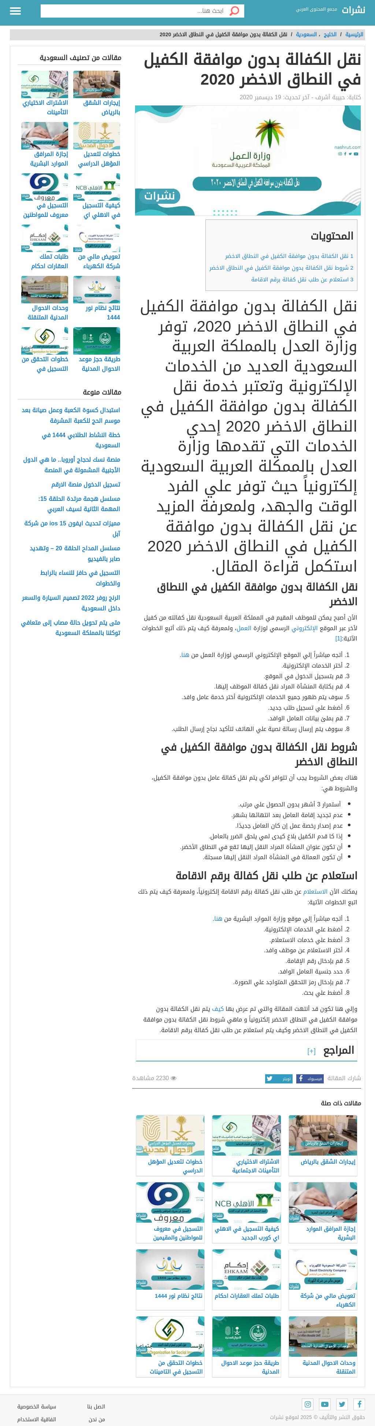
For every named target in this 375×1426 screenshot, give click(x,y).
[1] (338, 638)
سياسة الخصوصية (36, 1406)
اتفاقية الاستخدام (36, 1419)
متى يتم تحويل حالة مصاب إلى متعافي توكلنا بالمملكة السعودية (70, 628)
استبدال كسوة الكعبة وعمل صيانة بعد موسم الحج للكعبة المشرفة (71, 415)
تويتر (278, 1078)
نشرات (353, 10)
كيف (218, 1009)
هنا (185, 655)
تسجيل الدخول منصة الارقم (85, 485)
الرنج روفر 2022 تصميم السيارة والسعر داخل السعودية (71, 603)
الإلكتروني (305, 628)
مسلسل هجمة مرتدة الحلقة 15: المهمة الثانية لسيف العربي (79, 504)
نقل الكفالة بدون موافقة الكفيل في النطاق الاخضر (289, 256)
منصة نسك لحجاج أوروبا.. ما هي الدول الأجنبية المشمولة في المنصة (71, 465)
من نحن (97, 1419)
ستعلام (312, 891)
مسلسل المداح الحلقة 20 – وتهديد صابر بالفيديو (75, 554)
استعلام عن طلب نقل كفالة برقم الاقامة (302, 279)
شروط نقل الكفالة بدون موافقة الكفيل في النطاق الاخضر (281, 268)
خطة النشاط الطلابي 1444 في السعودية (81, 440)
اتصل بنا (96, 1406)
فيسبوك (309, 1078)
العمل (244, 628)
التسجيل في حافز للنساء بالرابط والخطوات (80, 578)
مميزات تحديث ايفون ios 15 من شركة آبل (72, 529)
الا (325, 891)
